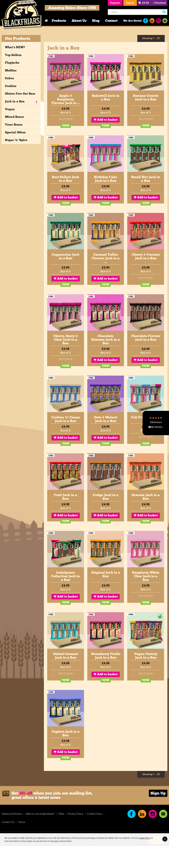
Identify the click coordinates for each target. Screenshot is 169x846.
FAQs (61, 813)
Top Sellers (13, 55)
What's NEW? (15, 47)
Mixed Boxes (14, 117)
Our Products (17, 38)
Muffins (11, 70)
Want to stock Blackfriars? (40, 813)
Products (59, 21)
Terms (21, 822)
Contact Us (8, 822)
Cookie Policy (144, 838)
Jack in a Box (15, 101)
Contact (111, 21)
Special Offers (15, 132)
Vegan (10, 109)
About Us (79, 21)
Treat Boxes (13, 124)
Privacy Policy (75, 813)
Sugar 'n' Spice (16, 140)
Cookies (10, 86)
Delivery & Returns (12, 813)
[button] (156, 423)
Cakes (9, 78)
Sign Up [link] (158, 793)
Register (115, 2)
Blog (96, 21)
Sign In (130, 2)
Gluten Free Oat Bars (20, 93)
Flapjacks (12, 62)
